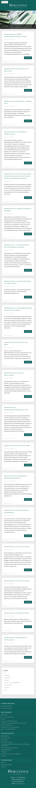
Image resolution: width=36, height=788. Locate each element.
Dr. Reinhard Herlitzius (6, 708)
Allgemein (12, 124)
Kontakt (3, 762)
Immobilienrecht (13, 201)
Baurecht (6, 680)
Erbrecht (3, 719)
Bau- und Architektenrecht (7, 717)
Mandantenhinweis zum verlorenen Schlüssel (16, 546)
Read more (28, 57)
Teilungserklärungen (6, 749)
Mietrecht (12, 94)
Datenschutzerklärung (6, 764)
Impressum (3, 766)
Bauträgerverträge (5, 738)
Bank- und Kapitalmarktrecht (8, 729)
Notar (24, 274)
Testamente (4, 751)
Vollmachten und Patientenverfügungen (11, 753)
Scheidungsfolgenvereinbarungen (9, 747)
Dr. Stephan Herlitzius (6, 706)
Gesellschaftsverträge (6, 742)
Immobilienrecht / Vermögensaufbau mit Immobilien (14, 723)
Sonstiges (3, 756)
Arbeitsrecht (12, 166)
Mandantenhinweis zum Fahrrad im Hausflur (16, 581)
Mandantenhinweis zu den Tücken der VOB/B (16, 445)
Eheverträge (4, 740)
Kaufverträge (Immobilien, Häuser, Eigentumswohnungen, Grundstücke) (15, 744)
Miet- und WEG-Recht (6, 725)
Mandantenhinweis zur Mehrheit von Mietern (16, 613)
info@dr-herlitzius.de (20, 783)
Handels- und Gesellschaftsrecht (16, 61)
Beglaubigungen (5, 736)
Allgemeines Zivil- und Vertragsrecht (10, 727)
